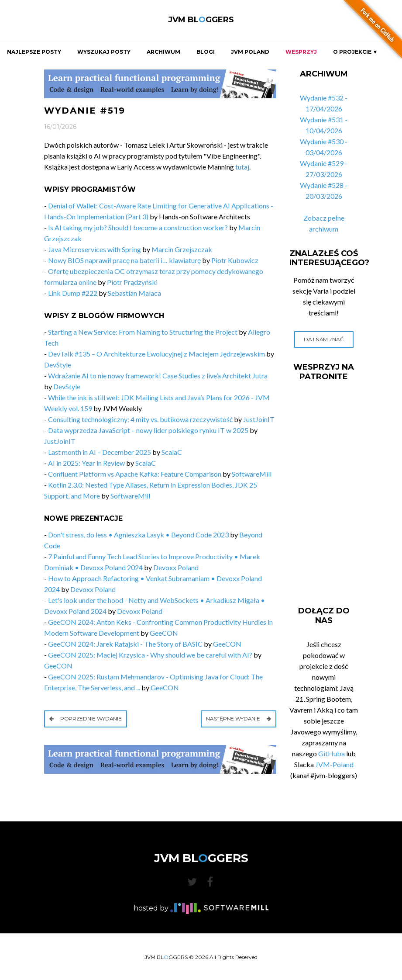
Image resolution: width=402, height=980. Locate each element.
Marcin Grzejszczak (181, 249)
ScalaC (171, 452)
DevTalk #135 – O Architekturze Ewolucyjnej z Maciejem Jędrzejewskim (156, 354)
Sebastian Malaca (134, 293)
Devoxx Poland (176, 567)
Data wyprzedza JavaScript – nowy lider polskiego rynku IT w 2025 (148, 430)
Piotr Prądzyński (132, 282)
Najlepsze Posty (34, 52)
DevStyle (57, 364)
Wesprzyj (301, 52)
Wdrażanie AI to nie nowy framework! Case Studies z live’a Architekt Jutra (158, 375)
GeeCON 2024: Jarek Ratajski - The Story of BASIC (125, 644)
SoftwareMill (251, 474)
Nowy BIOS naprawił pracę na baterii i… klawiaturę (124, 260)
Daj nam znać (324, 339)
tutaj (242, 167)
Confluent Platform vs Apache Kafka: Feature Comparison (134, 474)
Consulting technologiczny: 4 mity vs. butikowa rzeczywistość (140, 419)
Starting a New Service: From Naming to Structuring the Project (142, 332)
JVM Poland (250, 52)
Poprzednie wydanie (85, 718)
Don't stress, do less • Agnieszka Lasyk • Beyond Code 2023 (138, 534)
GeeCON (164, 633)
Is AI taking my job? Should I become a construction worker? (138, 227)
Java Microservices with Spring (94, 249)
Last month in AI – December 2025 (99, 452)
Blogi (205, 52)
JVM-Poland (334, 764)
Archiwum (163, 52)
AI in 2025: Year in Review (86, 463)
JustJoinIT (259, 419)
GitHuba (331, 753)
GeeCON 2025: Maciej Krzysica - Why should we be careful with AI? (150, 655)
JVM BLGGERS (201, 19)
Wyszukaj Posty (104, 52)
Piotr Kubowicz (234, 260)
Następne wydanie (238, 718)
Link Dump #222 (72, 293)
